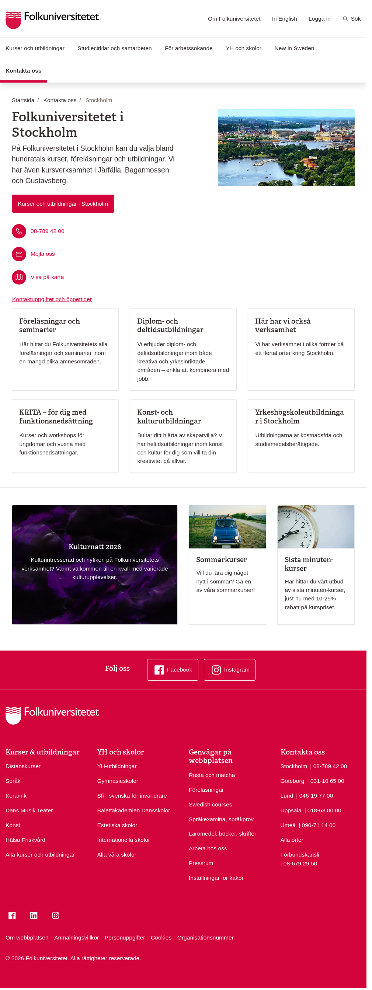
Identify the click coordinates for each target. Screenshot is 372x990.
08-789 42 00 (48, 231)
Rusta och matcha (212, 775)
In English (284, 18)
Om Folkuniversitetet (234, 18)
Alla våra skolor (116, 854)
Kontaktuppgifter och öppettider (52, 299)
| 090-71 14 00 (317, 824)
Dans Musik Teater (29, 810)
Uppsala (291, 810)
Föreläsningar (206, 790)
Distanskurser (23, 766)
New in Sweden (294, 48)
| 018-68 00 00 (323, 809)
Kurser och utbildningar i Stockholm (63, 204)
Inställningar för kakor (216, 878)
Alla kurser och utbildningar (40, 854)
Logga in (320, 18)
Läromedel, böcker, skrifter (222, 833)
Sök (351, 19)
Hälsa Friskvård (25, 840)
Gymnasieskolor (117, 781)
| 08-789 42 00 (328, 765)
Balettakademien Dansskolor (133, 810)
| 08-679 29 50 (299, 863)
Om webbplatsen (27, 937)
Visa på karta (47, 276)
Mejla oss (43, 254)
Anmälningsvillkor (76, 937)
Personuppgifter (125, 937)
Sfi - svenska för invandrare (132, 795)
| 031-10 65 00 (325, 780)
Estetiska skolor (117, 825)
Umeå (288, 825)
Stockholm (294, 766)
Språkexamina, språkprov (221, 819)
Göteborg (293, 781)
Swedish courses (210, 804)
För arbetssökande (189, 48)
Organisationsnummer (205, 937)
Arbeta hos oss (208, 848)
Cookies (161, 937)
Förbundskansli (300, 854)
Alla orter (292, 840)
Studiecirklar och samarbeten (114, 48)
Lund (287, 795)
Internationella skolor (123, 840)
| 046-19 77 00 (314, 795)
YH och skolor (243, 48)
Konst (13, 825)
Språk (13, 781)
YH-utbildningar (117, 766)
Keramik (16, 795)
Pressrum (201, 863)
